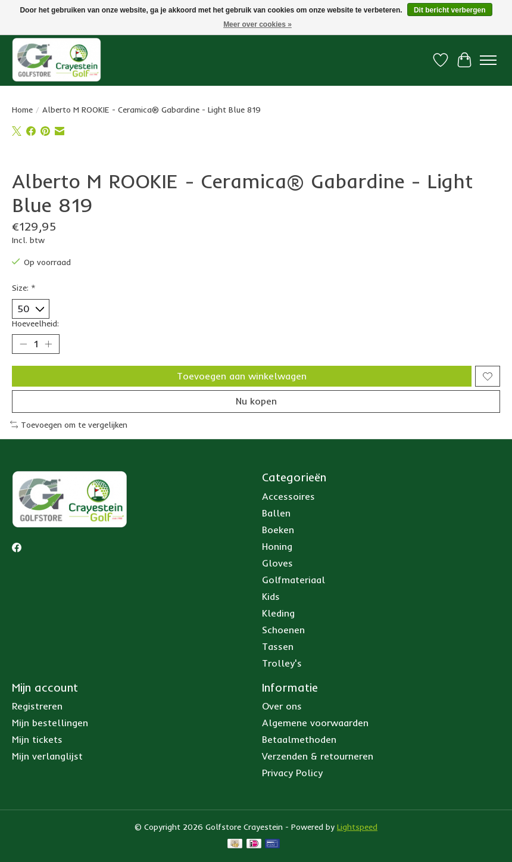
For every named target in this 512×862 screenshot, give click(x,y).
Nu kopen (256, 401)
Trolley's (282, 663)
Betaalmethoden (299, 739)
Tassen (278, 646)
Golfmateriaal (293, 580)
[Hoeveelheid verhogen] (48, 344)
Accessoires (288, 496)
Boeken (278, 530)
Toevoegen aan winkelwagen (242, 376)
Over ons (282, 706)
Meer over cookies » (257, 24)
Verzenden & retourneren (317, 756)
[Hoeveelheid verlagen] (23, 344)
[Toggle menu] (488, 60)
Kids (271, 596)
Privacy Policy (292, 773)
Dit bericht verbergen (450, 10)
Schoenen (283, 630)
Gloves (277, 563)
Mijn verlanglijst (47, 756)
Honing (277, 546)
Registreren (37, 706)
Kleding (278, 613)
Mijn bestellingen (50, 723)
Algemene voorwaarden (315, 723)
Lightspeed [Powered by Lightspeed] (357, 827)
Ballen (276, 513)
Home (22, 109)
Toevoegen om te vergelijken (68, 425)
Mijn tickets (37, 739)
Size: (24, 287)
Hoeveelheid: (35, 323)
